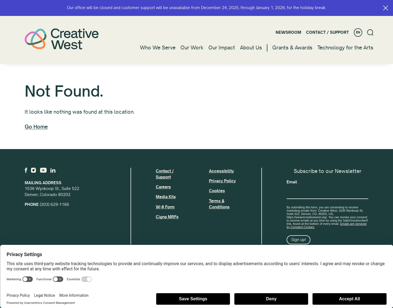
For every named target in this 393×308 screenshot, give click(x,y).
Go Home (36, 127)
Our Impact (221, 48)
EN (358, 32)
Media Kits (166, 196)
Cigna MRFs (167, 216)
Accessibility (221, 171)
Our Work (191, 48)
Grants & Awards (292, 48)
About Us (251, 48)
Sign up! (298, 239)
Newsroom (288, 32)
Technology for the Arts (345, 48)
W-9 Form (165, 207)
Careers (163, 186)
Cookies (217, 190)
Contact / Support (327, 32)
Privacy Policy (222, 180)
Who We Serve (158, 48)
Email (292, 182)
